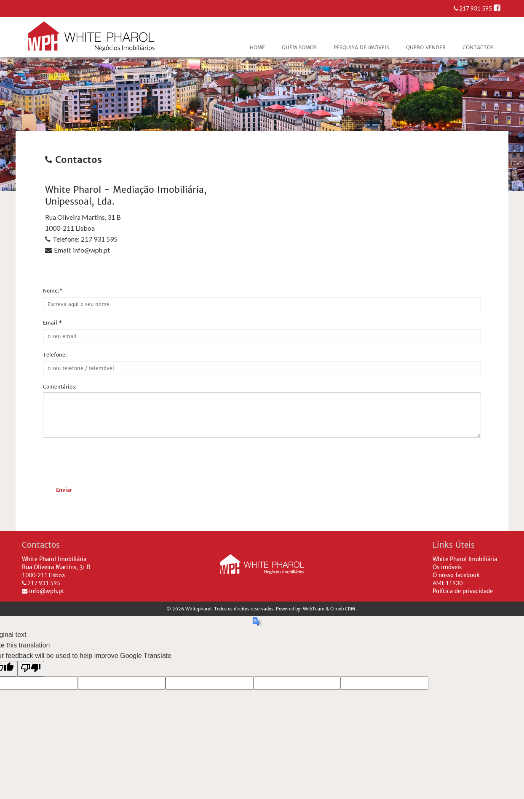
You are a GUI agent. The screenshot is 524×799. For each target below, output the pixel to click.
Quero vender (426, 47)
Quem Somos (299, 47)
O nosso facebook (456, 575)
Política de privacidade (463, 591)
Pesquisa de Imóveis (361, 47)
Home (257, 47)
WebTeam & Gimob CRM (329, 609)
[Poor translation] (30, 668)
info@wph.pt (43, 591)
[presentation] (107, 460)
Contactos (478, 47)
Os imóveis (447, 567)
